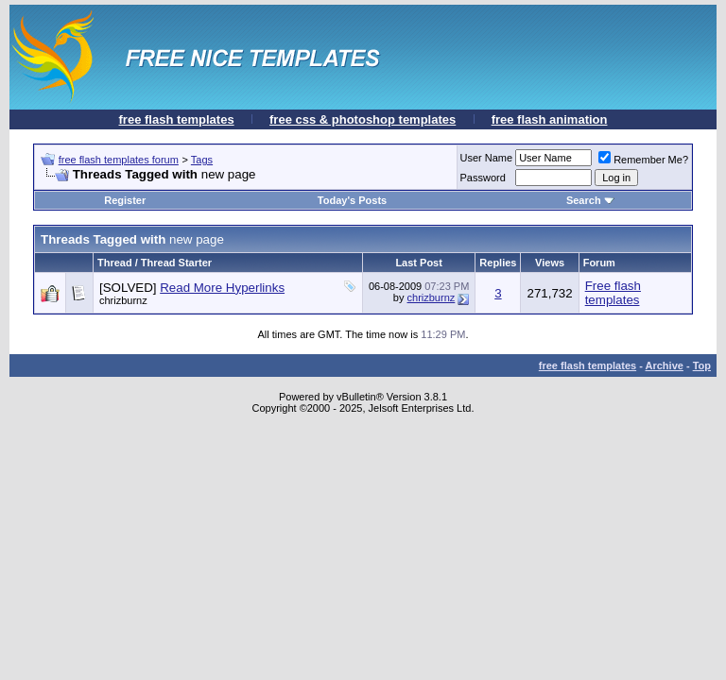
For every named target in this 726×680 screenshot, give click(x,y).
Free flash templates (613, 293)
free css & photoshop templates (362, 119)
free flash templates (176, 119)
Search (590, 200)
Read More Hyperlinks (222, 287)
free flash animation (550, 119)
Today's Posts (352, 200)
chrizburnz (431, 297)
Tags (202, 159)
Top (702, 365)
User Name (486, 157)
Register (125, 200)
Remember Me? (643, 159)
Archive (664, 365)
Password (483, 177)
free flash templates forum (119, 159)
